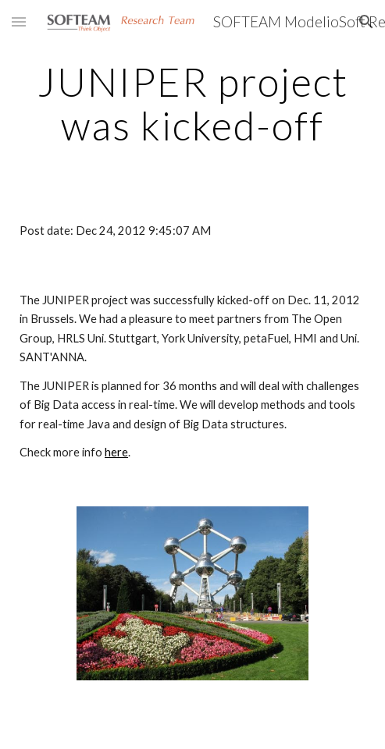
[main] (192, 103)
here (116, 452)
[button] (18, 21)
